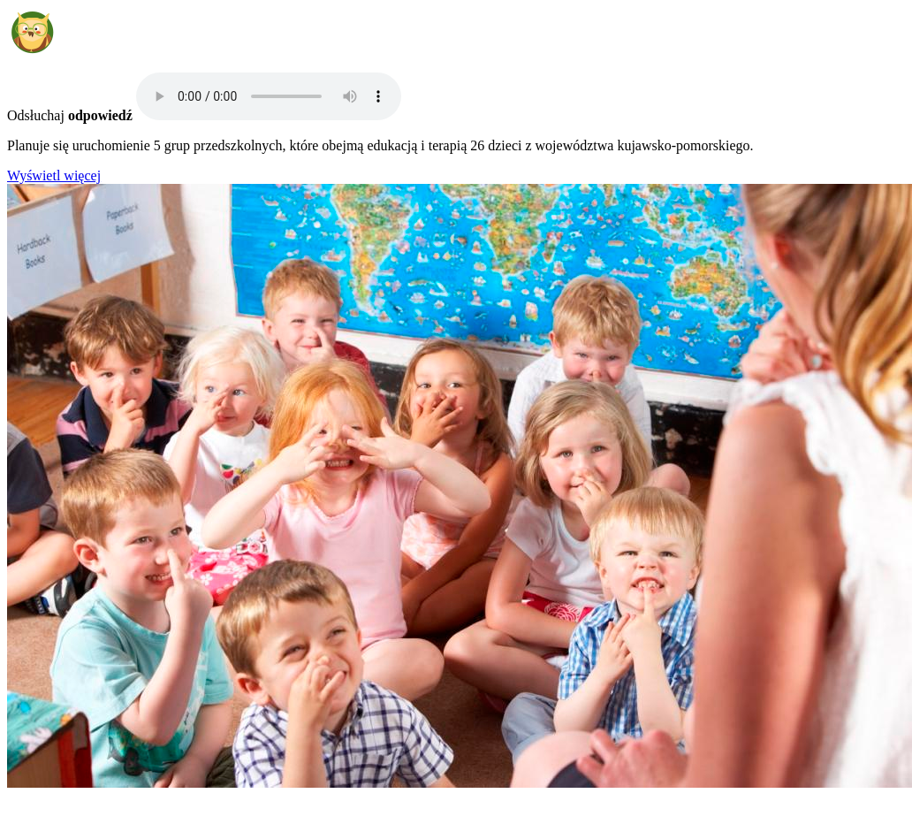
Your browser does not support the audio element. (268, 96)
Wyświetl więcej (54, 175)
